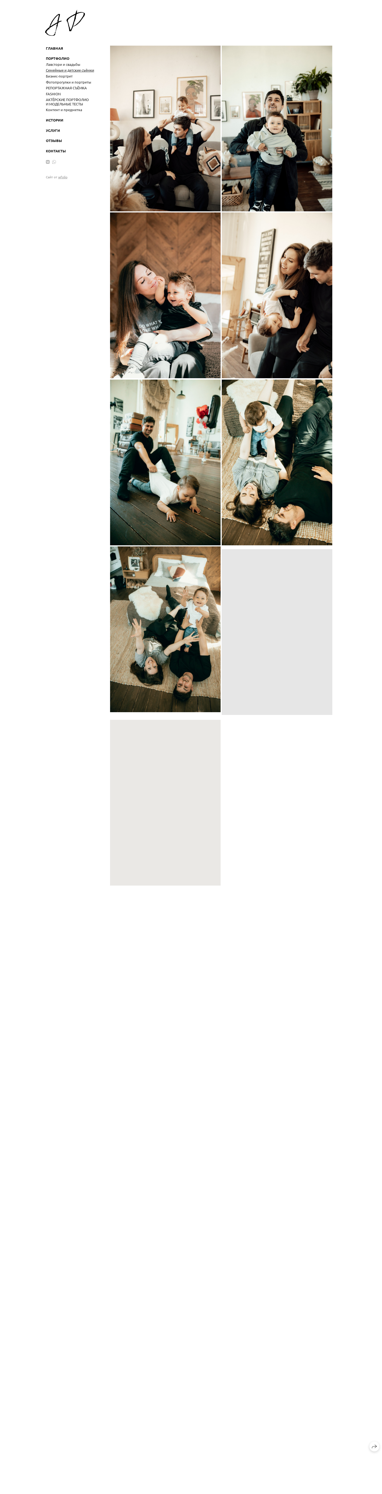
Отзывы (54, 140)
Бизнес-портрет (59, 76)
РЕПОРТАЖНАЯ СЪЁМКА (66, 87)
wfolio (62, 177)
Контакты (56, 151)
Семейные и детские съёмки (70, 70)
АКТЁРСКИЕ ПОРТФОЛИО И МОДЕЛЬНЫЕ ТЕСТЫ (67, 101)
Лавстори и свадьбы (63, 64)
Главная (54, 48)
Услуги (53, 130)
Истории (54, 120)
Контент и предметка (64, 109)
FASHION (53, 93)
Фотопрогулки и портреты (68, 82)
